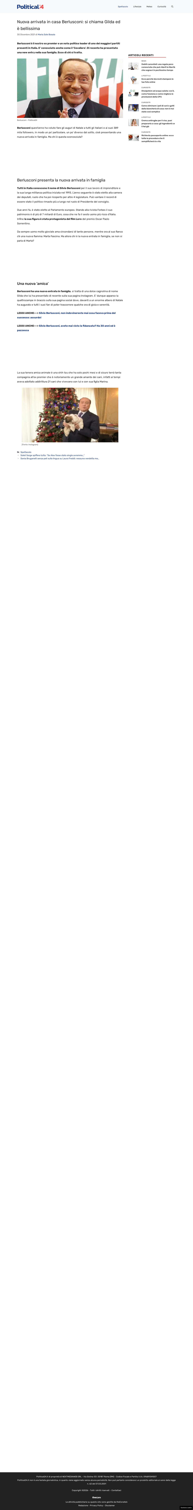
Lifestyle (137, 6)
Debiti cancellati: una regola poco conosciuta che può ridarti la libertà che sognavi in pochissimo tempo (158, 67)
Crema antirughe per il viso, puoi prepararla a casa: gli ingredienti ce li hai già (158, 123)
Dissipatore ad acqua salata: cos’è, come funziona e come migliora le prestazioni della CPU (158, 94)
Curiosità (162, 6)
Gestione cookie (186, 1508)
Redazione (83, 1505)
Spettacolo (123, 6)
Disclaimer (110, 1505)
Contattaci (116, 1490)
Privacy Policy (96, 1505)
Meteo (149, 6)
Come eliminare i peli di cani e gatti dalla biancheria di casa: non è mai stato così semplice (158, 109)
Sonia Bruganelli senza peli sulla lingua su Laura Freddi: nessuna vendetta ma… (60, 458)
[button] (172, 7)
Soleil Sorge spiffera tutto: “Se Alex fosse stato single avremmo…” (52, 455)
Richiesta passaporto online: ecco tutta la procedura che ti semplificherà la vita (158, 138)
